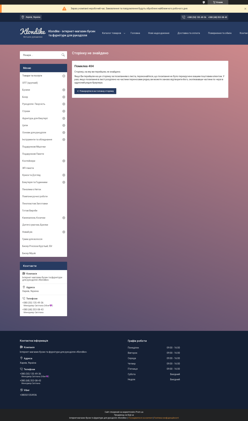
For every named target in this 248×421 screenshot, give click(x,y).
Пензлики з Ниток (31, 189)
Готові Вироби (29, 210)
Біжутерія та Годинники (34, 182)
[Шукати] (63, 55)
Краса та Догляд (31, 175)
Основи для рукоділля (34, 132)
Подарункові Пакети (33, 154)
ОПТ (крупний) (30, 82)
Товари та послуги (32, 75)
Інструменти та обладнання (37, 139)
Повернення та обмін (220, 33)
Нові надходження (158, 33)
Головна (135, 33)
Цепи (25, 125)
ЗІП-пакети (28, 168)
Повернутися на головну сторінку (97, 91)
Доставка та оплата (188, 33)
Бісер (25, 97)
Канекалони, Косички (33, 217)
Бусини (26, 90)
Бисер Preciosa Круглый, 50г (37, 246)
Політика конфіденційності (166, 418)
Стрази (26, 111)
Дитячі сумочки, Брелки (35, 224)
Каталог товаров (111, 33)
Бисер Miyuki (29, 253)
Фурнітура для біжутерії (35, 118)
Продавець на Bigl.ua (124, 415)
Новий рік (27, 232)
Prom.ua (139, 412)
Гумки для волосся (32, 239)
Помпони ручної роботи (35, 196)
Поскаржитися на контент (140, 418)
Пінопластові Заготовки (35, 203)
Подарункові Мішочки (34, 146)
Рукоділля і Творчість (33, 104)
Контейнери (28, 161)
